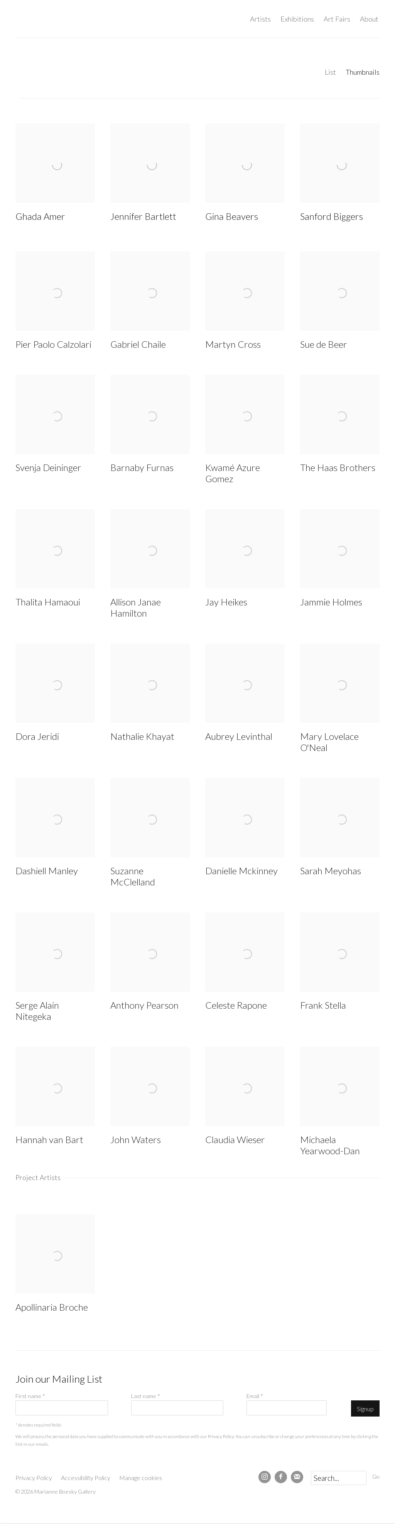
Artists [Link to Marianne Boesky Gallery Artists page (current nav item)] (260, 19)
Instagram (264, 1477)
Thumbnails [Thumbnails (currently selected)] (363, 72)
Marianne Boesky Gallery (81, 19)
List (330, 72)
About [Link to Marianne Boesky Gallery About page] (369, 19)
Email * (254, 1396)
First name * (30, 1396)
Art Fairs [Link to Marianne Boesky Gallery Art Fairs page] (337, 19)
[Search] (338, 1478)
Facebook (281, 1477)
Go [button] (376, 1476)
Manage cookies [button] (140, 1477)
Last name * (145, 1396)
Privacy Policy (221, 1436)
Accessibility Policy (85, 1477)
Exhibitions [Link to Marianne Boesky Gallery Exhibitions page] (297, 19)
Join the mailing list (297, 1477)
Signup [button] (365, 1408)
